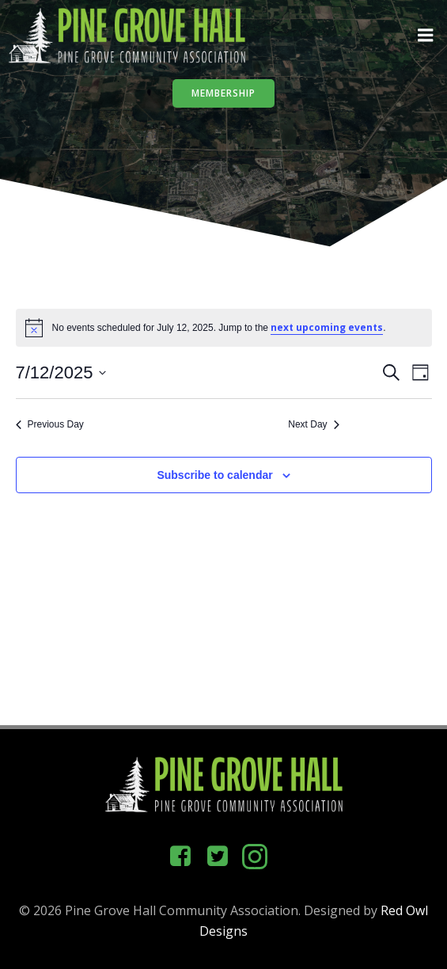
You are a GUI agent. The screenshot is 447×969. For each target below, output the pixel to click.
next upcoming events (327, 327)
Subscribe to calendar (214, 475)
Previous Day (50, 424)
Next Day (313, 424)
